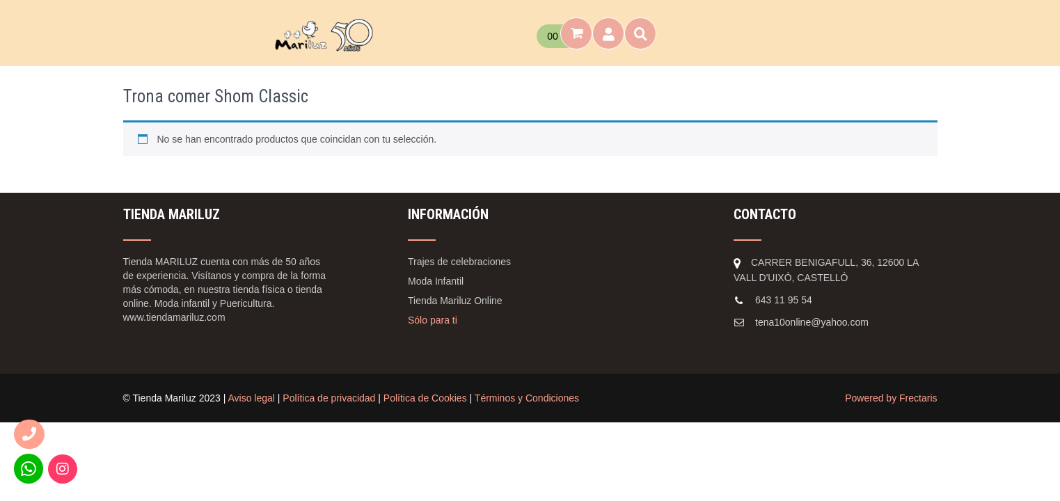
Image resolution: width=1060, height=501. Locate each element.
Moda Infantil (436, 281)
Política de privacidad (329, 398)
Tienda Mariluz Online (455, 300)
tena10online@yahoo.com (812, 322)
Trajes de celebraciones (459, 261)
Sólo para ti (432, 320)
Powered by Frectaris (891, 398)
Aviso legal (251, 398)
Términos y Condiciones (527, 398)
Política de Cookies (425, 398)
